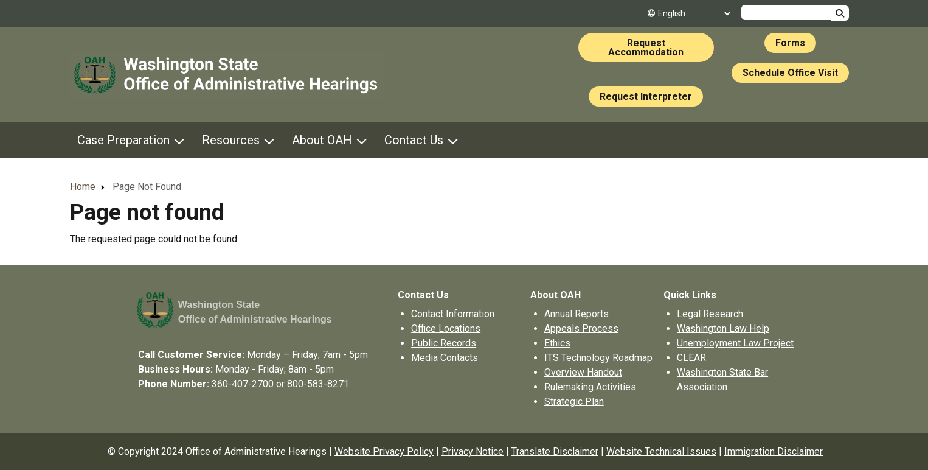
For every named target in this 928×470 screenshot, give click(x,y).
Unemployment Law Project (735, 343)
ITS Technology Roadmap (598, 357)
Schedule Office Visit (790, 73)
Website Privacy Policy (384, 451)
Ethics (557, 343)
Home (82, 186)
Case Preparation (123, 140)
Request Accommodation (646, 47)
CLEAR (691, 357)
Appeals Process (581, 328)
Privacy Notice (472, 451)
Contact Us (413, 140)
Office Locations (445, 328)
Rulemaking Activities (590, 387)
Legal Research (710, 314)
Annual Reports (576, 314)
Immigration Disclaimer (773, 451)
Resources (231, 140)
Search (840, 13)
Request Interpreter (646, 96)
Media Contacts (444, 357)
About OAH (322, 140)
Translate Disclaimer (554, 451)
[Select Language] (694, 13)
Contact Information (452, 314)
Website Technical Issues (661, 451)
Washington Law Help (723, 328)
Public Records (443, 343)
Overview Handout (583, 372)
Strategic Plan (574, 401)
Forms (790, 43)
